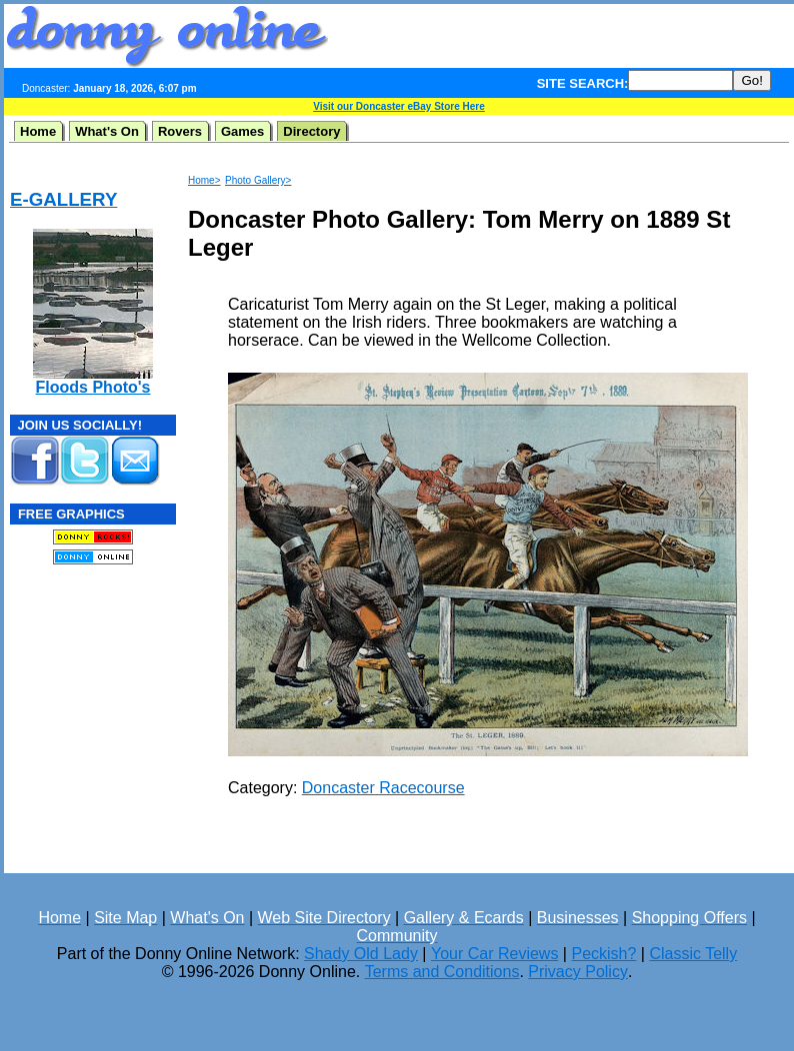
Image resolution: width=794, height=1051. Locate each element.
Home (38, 131)
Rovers (180, 131)
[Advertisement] (70, 702)
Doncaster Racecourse (383, 787)
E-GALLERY (63, 199)
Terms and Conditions (442, 971)
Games (242, 131)
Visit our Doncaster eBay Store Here (399, 106)
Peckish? (603, 953)
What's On (107, 131)
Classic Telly (693, 953)
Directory (311, 131)
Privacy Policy (578, 971)
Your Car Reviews (494, 953)
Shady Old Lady (361, 953)
